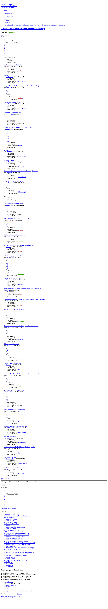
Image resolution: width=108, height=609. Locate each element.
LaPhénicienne (10, 427)
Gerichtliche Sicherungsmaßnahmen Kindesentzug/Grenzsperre (21, 171)
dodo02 (8, 327)
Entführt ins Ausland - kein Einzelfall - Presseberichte (18, 127)
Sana (7, 345)
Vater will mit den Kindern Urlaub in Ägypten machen (18, 245)
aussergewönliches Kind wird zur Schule (15, 409)
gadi (19, 386)
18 (8, 136)
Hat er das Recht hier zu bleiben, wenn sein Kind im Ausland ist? (21, 373)
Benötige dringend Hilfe (10, 436)
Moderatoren (11, 32)
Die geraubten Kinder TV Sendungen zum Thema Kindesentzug (21, 86)
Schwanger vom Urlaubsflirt (11, 344)
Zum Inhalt (4, 10)
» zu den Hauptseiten (6, 4)
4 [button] (4, 48)
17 (8, 135)
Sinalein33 (9, 375)
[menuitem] (10, 16)
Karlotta (8, 469)
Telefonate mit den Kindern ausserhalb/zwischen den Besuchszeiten (22, 288)
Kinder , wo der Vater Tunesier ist (13, 278)
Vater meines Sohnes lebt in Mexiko (14, 390)
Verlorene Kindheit (9, 160)
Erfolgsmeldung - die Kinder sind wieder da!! (16, 218)
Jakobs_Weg (21, 192)
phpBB (9, 591)
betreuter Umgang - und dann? (12, 256)
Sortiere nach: (25, 481)
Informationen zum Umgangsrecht (13, 181)
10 (8, 269)
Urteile (6, 150)
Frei (7, 236)
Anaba (20, 71)
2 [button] (4, 45)
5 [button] (4, 50)
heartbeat (8, 365)
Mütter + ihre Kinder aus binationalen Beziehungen (23, 29)
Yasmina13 (9, 438)
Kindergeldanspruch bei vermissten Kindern (16, 102)
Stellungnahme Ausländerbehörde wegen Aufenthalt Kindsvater (21, 326)
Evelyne (8, 66)
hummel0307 (10, 280)
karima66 (20, 339)
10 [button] (4, 53)
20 (8, 139)
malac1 (8, 311)
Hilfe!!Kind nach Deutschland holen (14, 309)
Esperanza (9, 391)
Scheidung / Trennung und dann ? (13, 112)
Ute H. (8, 257)
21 (8, 141)
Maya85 (20, 359)
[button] (4, 39)
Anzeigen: (9, 481)
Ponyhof (20, 284)
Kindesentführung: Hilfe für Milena (13, 65)
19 (8, 138)
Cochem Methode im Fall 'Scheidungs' (14, 235)
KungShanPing (22, 442)
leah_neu (20, 166)
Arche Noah (9, 77)
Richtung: (42, 481)
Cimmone (21, 241)
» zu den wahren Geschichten (9, 6)
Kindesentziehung (9, 75)
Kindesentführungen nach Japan (12, 363)
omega (8, 290)
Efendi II (20, 473)
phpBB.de (19, 594)
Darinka (20, 145)
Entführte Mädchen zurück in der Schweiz (15, 426)
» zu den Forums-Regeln (7, 7)
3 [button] (4, 47)
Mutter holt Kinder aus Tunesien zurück (15, 467)
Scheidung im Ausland (10, 457)
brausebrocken (10, 459)
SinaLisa (8, 247)
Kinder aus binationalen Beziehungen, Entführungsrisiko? (19, 447)
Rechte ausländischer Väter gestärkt (13, 203)
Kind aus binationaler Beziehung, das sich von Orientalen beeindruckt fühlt (24, 299)
